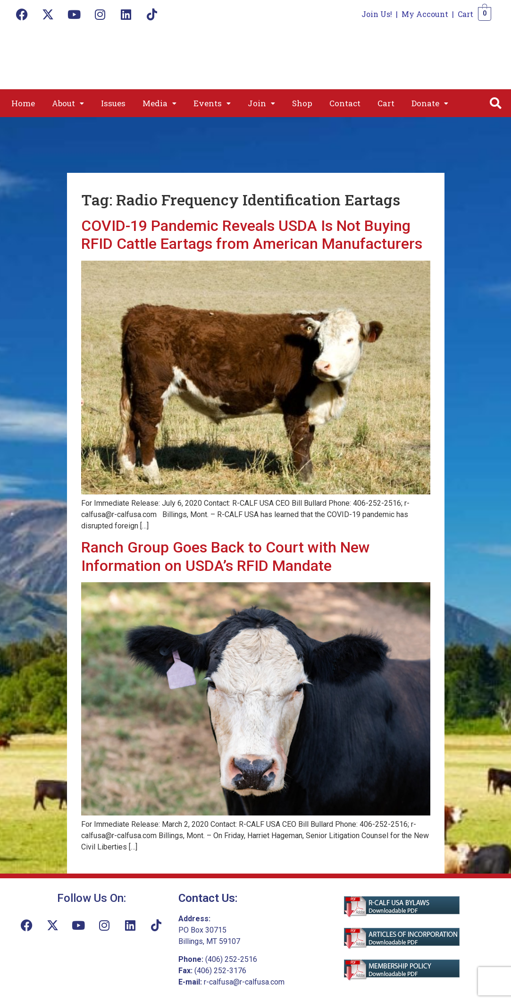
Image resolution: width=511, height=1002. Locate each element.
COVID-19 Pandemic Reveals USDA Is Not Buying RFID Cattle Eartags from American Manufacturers (251, 235)
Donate (429, 103)
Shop (302, 103)
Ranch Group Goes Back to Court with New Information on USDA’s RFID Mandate (225, 556)
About (68, 103)
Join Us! (376, 14)
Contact (344, 103)
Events (212, 103)
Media (159, 103)
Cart (465, 14)
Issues (113, 103)
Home (23, 103)
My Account (425, 14)
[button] (67, 103)
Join (261, 103)
